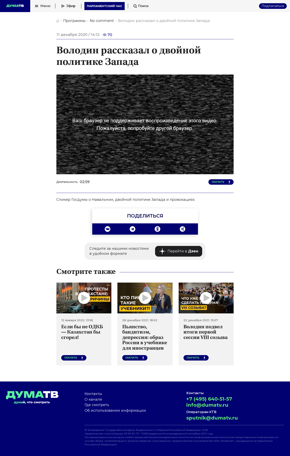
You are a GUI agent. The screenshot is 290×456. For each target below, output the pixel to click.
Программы (74, 21)
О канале (93, 399)
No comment (102, 21)
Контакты (93, 394)
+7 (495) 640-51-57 (209, 399)
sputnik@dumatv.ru (212, 418)
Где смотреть (97, 405)
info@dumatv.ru (207, 405)
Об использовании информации (115, 410)
